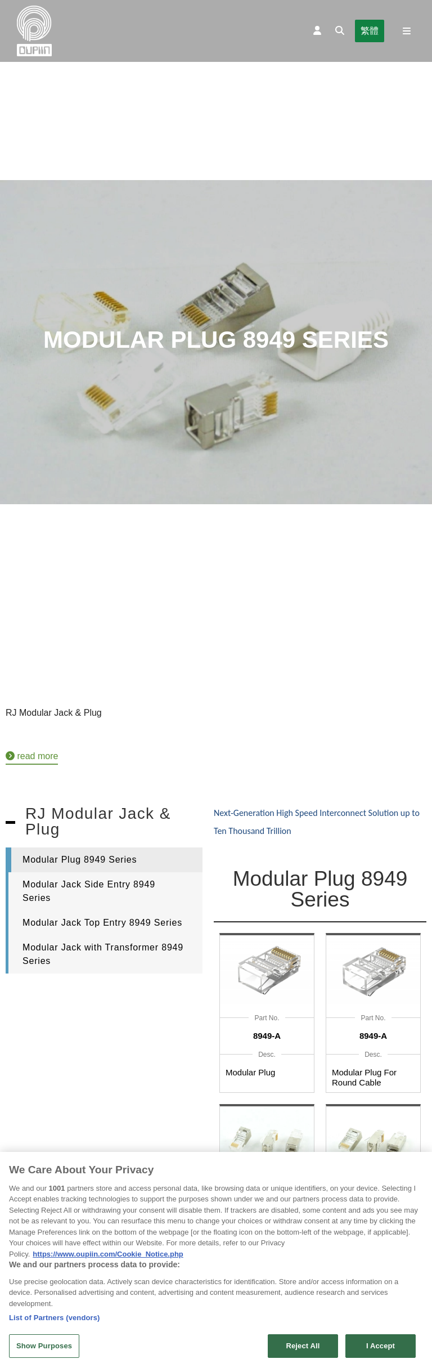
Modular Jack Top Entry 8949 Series (102, 922)
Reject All (303, 1349)
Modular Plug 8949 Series (79, 859)
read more (32, 756)
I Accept (380, 1349)
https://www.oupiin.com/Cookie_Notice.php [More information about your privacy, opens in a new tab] (108, 1257)
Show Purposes (44, 1349)
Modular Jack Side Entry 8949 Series (88, 891)
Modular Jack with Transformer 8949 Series (102, 954)
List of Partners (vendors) (54, 1320)
